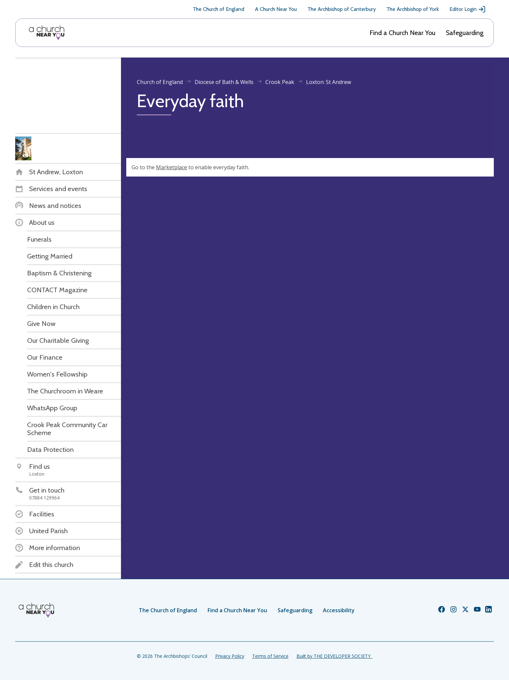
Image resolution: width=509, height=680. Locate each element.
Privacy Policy (229, 656)
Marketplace (171, 167)
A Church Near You (276, 9)
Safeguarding (465, 33)
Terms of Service (270, 656)
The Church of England (218, 9)
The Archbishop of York (412, 9)
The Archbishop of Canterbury (341, 9)
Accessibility (339, 610)
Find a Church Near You (402, 33)
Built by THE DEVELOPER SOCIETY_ (334, 656)
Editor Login (468, 9)
